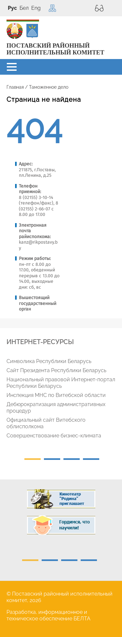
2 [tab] (52, 459)
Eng (36, 8)
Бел (24, 8)
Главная (15, 87)
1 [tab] (32, 459)
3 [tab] (71, 459)
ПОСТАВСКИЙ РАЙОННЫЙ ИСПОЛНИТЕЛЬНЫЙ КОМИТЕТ (55, 49)
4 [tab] (91, 459)
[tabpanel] (63, 400)
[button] (12, 67)
